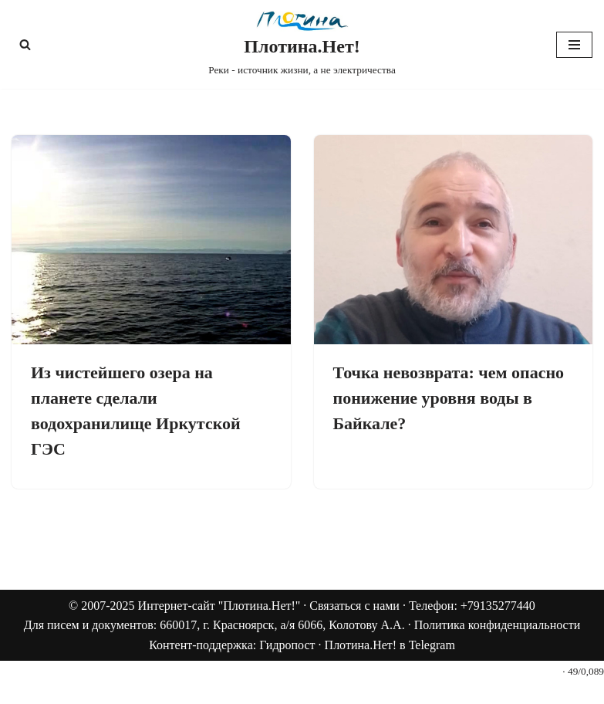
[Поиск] (25, 44)
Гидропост (287, 645)
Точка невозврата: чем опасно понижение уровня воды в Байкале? (449, 398)
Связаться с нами (354, 605)
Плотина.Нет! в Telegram (390, 645)
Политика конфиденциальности (497, 624)
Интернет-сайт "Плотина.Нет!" (219, 605)
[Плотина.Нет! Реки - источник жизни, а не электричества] (302, 44)
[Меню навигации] (574, 45)
